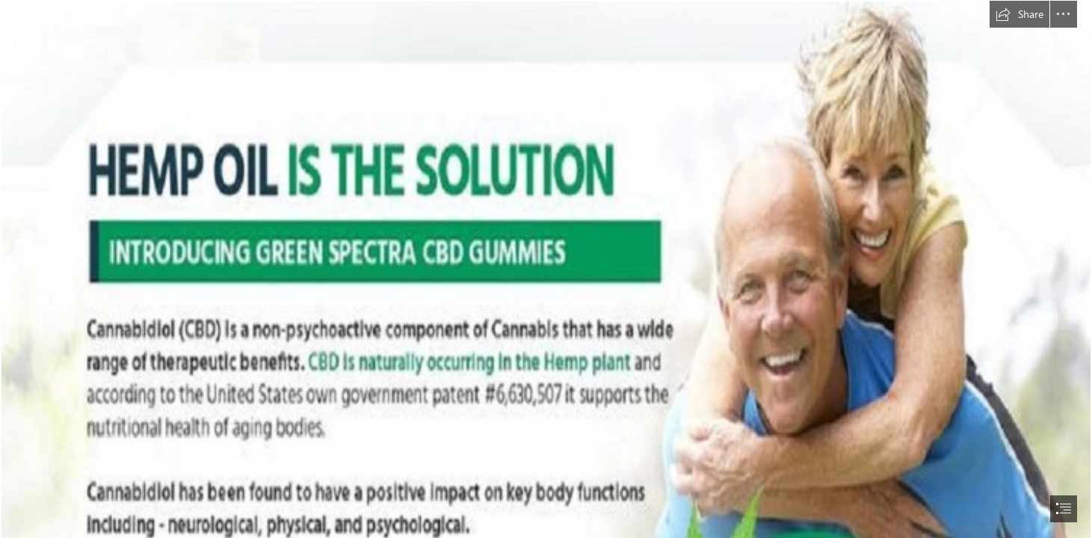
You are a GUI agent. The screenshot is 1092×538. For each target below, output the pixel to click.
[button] (1019, 14)
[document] (546, 269)
